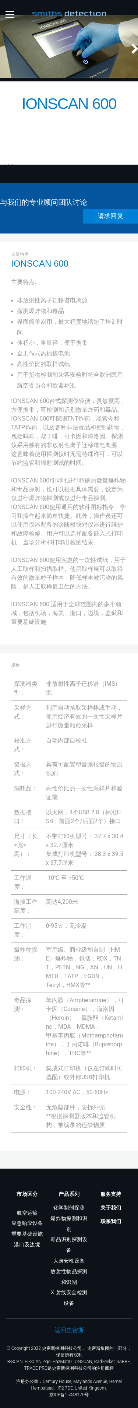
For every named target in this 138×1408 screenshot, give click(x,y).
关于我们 (110, 1208)
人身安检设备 (69, 1261)
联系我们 (110, 1221)
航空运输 (27, 1213)
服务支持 (110, 1194)
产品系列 (69, 1194)
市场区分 (27, 1194)
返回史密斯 (69, 1330)
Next (130, 32)
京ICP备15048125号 (69, 1394)
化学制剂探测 (69, 1208)
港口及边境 (27, 1244)
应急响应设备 (27, 1223)
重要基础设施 (27, 1234)
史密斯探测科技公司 (62, 1348)
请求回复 (110, 230)
